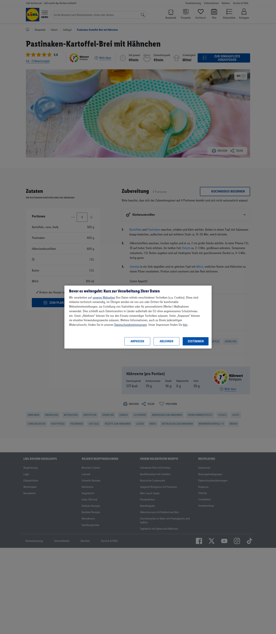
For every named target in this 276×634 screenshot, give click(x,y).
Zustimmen (196, 341)
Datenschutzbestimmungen (130, 325)
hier (185, 325)
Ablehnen (166, 341)
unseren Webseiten (104, 297)
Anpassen (137, 341)
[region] (138, 317)
